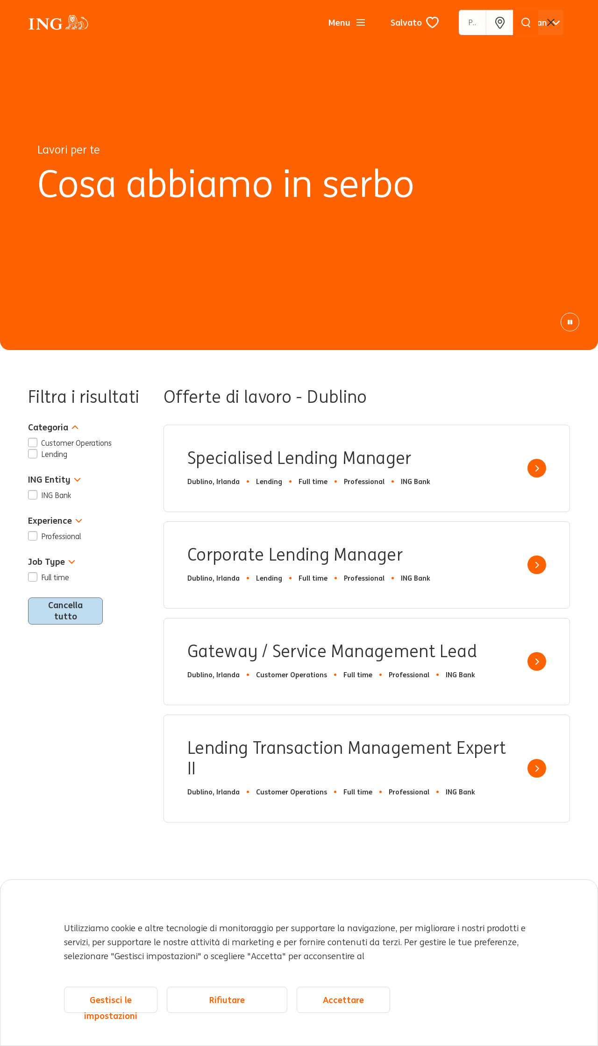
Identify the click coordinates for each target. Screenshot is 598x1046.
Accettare (343, 999)
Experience (55, 520)
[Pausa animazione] (570, 322)
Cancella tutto (65, 610)
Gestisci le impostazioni (110, 1003)
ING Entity (54, 479)
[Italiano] (540, 22)
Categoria (53, 427)
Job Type (51, 561)
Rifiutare (227, 999)
